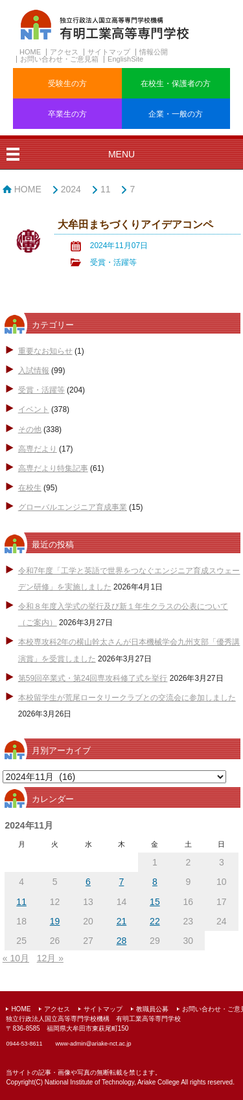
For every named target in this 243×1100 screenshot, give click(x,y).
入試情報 (33, 370)
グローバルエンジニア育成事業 (72, 507)
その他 (29, 429)
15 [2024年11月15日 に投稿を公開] (155, 902)
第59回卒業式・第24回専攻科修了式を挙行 (93, 678)
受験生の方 (67, 83)
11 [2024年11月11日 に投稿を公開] (21, 902)
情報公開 (153, 52)
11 (105, 189)
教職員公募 (152, 1009)
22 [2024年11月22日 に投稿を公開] (155, 921)
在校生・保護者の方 (176, 83)
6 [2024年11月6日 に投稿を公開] (88, 882)
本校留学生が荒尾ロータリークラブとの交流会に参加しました (127, 697)
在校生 (29, 487)
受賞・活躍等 (113, 262)
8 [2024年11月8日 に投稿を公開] (154, 882)
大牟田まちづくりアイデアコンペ (135, 224)
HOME (30, 52)
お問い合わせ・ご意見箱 (59, 59)
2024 (71, 189)
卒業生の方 (67, 114)
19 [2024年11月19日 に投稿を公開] (55, 921)
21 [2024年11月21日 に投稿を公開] (122, 921)
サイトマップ (108, 52)
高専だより (37, 448)
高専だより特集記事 (53, 468)
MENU (121, 154)
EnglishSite (125, 59)
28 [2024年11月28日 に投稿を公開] (122, 940)
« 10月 (16, 958)
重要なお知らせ (45, 351)
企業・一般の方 (175, 114)
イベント (33, 409)
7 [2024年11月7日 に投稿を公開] (121, 882)
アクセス (64, 52)
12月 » (50, 958)
